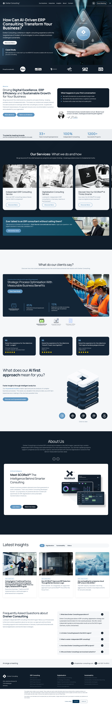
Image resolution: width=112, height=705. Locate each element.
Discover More (10, 43)
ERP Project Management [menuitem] (37, 684)
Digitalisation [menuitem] (61, 675)
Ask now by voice (13, 231)
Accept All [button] (76, 701)
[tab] (62, 416)
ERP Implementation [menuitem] (35, 680)
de (110, 3)
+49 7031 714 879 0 (103, 663)
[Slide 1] (41, 322)
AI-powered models (12, 388)
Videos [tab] (69, 545)
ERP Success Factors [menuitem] (35, 686)
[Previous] (54, 458)
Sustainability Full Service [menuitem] (91, 684)
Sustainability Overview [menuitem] (90, 677)
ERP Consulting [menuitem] (35, 675)
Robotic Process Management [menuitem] (65, 684)
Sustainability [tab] (60, 545)
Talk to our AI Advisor (25, 115)
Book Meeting (101, 3)
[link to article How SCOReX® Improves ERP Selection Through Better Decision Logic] (56, 575)
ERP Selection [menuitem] (33, 677)
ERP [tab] (42, 545)
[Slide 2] (56, 322)
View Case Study (15, 291)
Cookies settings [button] (68, 701)
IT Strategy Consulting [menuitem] (63, 680)
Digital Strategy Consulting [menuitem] (64, 677)
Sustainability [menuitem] (88, 675)
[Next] (58, 458)
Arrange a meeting (10, 663)
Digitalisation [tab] (50, 545)
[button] (93, 3)
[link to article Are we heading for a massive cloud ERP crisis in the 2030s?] (92, 575)
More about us (9, 115)
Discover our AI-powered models (15, 399)
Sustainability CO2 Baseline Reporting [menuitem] (94, 680)
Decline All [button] (84, 701)
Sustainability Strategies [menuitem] (91, 682)
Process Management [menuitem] (63, 686)
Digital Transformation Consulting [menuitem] (66, 682)
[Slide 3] (70, 322)
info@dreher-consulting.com (83, 663)
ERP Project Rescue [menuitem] (35, 682)
